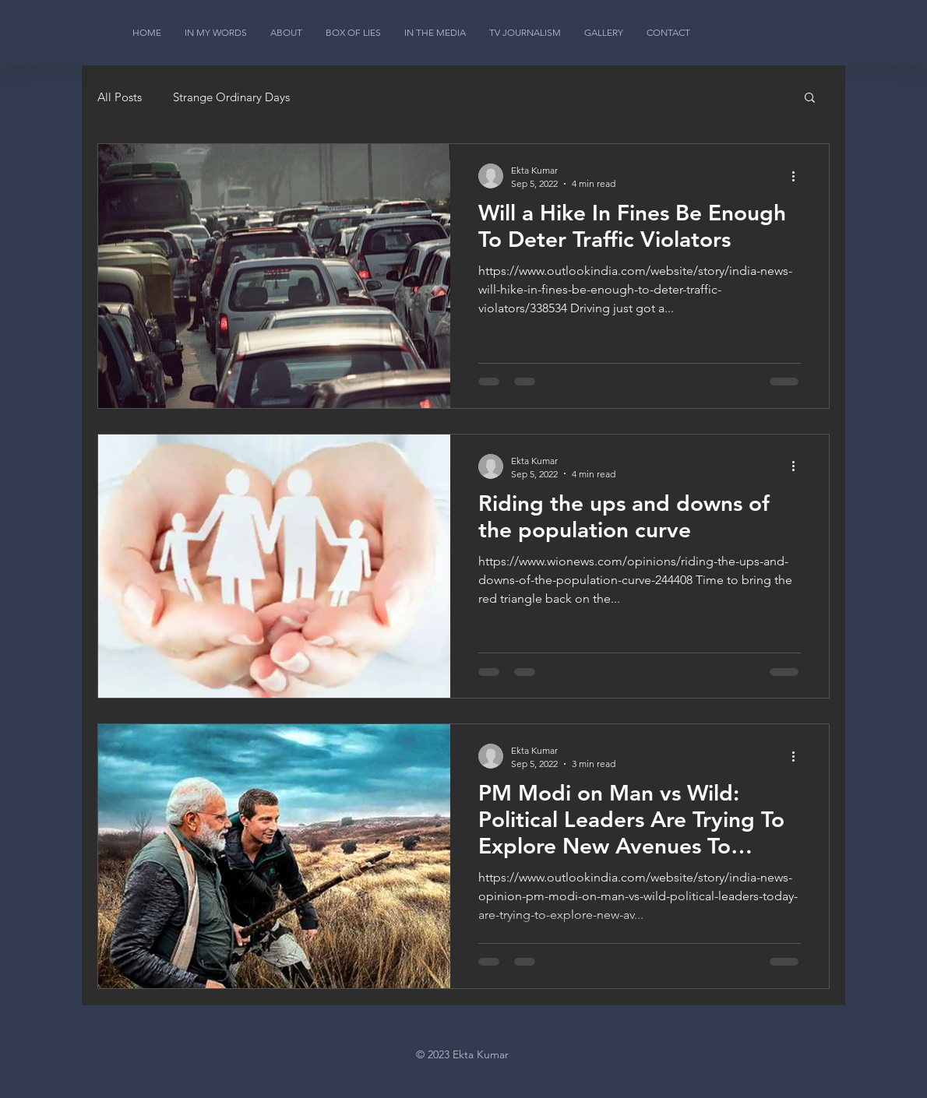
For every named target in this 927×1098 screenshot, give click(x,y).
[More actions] (798, 176)
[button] (809, 98)
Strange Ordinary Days (231, 97)
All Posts (119, 97)
